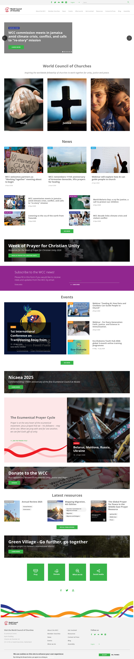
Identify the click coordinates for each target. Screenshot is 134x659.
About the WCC (41, 11)
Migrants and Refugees (73, 516)
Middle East (113, 517)
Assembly (127, 11)
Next (129, 38)
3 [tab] (67, 52)
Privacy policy (18, 284)
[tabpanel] (67, 38)
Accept (104, 655)
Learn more (16, 47)
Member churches (54, 11)
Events (70, 11)
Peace (111, 520)
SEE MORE (67, 231)
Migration (69, 513)
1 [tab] (63, 52)
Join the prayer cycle (20, 441)
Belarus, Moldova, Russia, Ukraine (91, 449)
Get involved (90, 11)
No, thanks (115, 655)
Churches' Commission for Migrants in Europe (73, 509)
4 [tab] (69, 52)
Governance (26, 509)
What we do (79, 11)
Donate (14, 483)
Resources (99, 11)
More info (51, 657)
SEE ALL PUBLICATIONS (67, 527)
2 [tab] (65, 52)
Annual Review (27, 506)
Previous (4, 38)
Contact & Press (110, 11)
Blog (119, 11)
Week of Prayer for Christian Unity (24, 255)
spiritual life (113, 514)
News (64, 11)
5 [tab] (71, 52)
